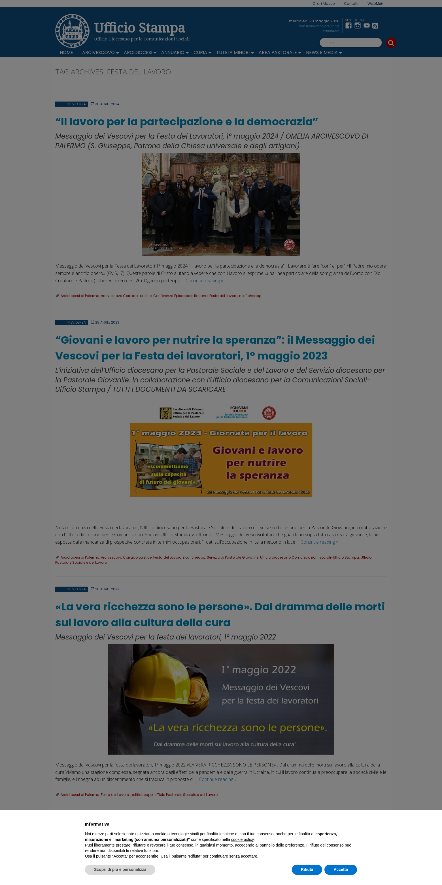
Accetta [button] (340, 869)
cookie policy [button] (242, 839)
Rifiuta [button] (307, 869)
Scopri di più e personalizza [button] (120, 869)
